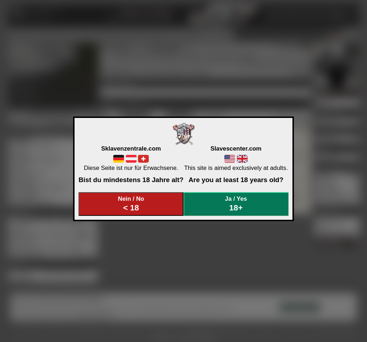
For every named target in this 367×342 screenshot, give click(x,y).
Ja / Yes (236, 203)
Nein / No (131, 203)
